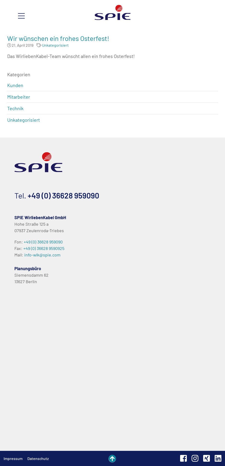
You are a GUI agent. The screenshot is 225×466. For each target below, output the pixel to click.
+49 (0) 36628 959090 (63, 195)
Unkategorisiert (55, 45)
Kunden (15, 85)
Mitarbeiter (18, 97)
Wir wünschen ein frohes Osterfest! (58, 38)
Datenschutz (38, 458)
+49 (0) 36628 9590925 (43, 248)
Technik (15, 108)
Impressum (13, 458)
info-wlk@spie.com (42, 254)
